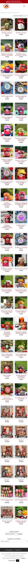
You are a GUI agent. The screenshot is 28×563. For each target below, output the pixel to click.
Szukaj (20, 534)
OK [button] (17, 560)
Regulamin (18, 550)
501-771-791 (11, 1)
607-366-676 (17, 1)
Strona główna (9, 550)
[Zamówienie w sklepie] (20, 16)
